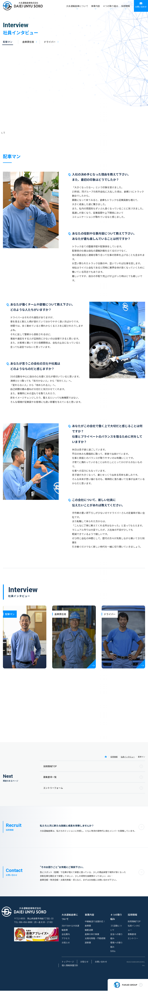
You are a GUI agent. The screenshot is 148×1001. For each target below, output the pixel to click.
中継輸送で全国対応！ (95, 931)
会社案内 (66, 944)
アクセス (66, 948)
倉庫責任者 (28, 41)
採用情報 (132, 925)
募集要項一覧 (49, 776)
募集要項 (132, 944)
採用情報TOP (50, 766)
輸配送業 (89, 940)
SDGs (112, 961)
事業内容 (89, 925)
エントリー (133, 948)
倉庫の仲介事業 (92, 944)
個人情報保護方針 (70, 975)
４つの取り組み (116, 927)
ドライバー (50, 41)
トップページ (68, 971)
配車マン (7, 41)
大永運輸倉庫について (70, 927)
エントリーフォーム (53, 787)
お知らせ (66, 952)
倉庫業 (88, 935)
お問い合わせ (101, 971)
